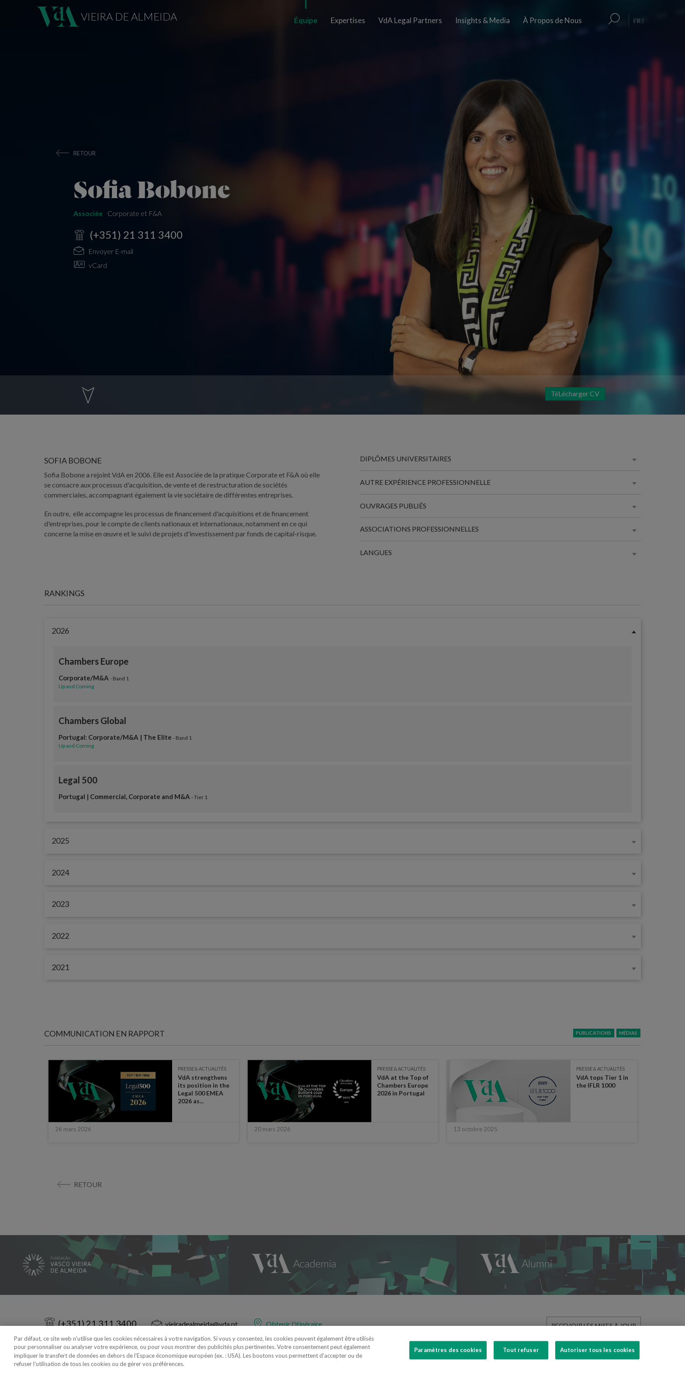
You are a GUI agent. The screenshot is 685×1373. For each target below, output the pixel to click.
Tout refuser (521, 1357)
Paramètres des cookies (448, 1357)
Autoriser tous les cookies (597, 1357)
